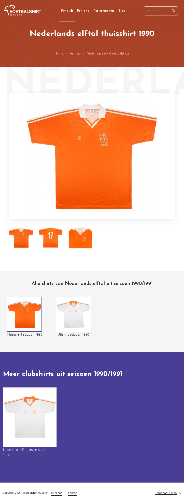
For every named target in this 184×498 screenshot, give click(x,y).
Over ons (56, 493)
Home (59, 53)
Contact (72, 493)
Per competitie (104, 10)
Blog (122, 10)
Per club (67, 10)
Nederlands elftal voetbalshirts (108, 53)
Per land (83, 10)
